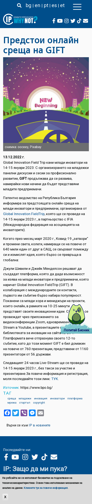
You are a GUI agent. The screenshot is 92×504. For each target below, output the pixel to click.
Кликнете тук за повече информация (46, 488)
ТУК (54, 379)
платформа (74, 398)
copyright (39, 402)
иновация (40, 398)
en (37, 5)
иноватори (57, 398)
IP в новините (39, 425)
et (62, 5)
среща (11, 398)
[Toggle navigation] (77, 7)
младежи (25, 398)
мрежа (11, 402)
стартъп (24, 402)
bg (28, 5)
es (54, 5)
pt (46, 5)
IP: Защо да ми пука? (35, 469)
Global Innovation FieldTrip (24, 214)
